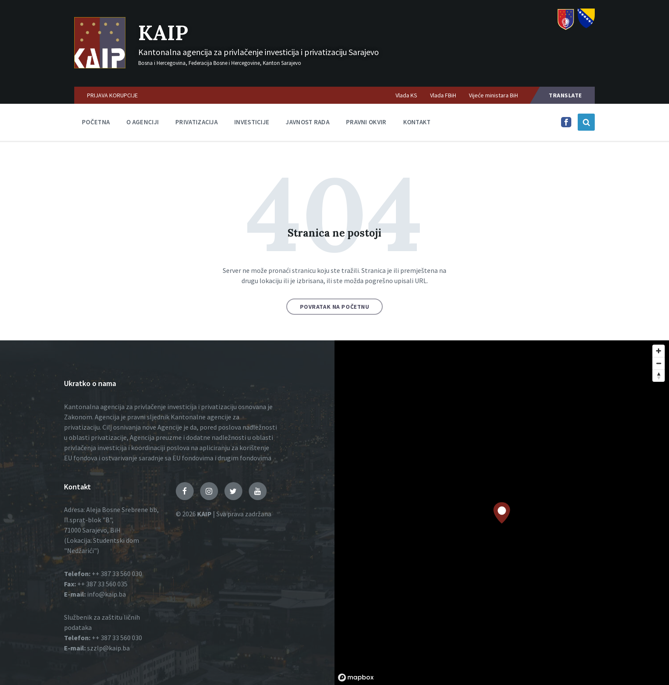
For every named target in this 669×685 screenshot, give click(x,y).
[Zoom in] (658, 351)
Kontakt (417, 122)
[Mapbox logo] (356, 677)
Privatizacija (196, 122)
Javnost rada (307, 122)
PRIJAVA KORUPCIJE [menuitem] (112, 95)
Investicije (251, 122)
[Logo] (99, 65)
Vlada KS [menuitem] (406, 95)
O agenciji (142, 122)
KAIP (163, 33)
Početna (96, 122)
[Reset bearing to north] (658, 375)
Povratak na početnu (334, 306)
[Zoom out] (658, 363)
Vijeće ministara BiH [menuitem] (493, 95)
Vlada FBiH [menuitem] (443, 95)
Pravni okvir (366, 122)
